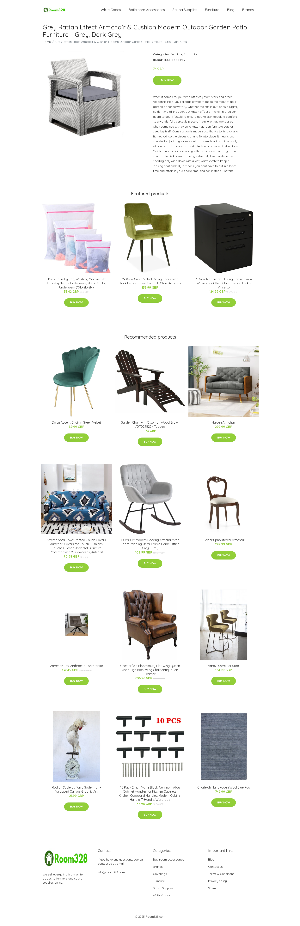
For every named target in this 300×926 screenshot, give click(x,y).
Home (47, 44)
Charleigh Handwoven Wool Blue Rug (223, 790)
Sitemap (213, 891)
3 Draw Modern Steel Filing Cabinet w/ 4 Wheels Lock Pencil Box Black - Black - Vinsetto (224, 286)
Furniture (212, 11)
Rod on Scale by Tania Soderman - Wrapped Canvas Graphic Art (76, 792)
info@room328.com (111, 875)
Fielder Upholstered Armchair (223, 543)
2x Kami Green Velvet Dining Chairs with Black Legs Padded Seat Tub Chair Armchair (150, 284)
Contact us (215, 869)
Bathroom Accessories (147, 11)
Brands (248, 11)
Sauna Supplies (185, 11)
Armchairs (191, 57)
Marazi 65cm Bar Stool (224, 668)
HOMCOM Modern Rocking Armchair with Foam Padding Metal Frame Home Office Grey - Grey (150, 547)
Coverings (160, 876)
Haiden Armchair (224, 425)
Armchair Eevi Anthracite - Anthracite (76, 668)
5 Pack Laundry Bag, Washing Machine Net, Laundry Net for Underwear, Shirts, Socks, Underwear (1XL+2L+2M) (76, 286)
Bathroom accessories (168, 862)
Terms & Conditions (221, 876)
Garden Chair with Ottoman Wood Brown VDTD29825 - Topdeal (150, 427)
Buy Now (167, 83)
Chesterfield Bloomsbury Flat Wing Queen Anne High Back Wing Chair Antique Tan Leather (150, 673)
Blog (230, 11)
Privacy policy (217, 884)
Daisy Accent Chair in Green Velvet (76, 425)
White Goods (111, 11)
